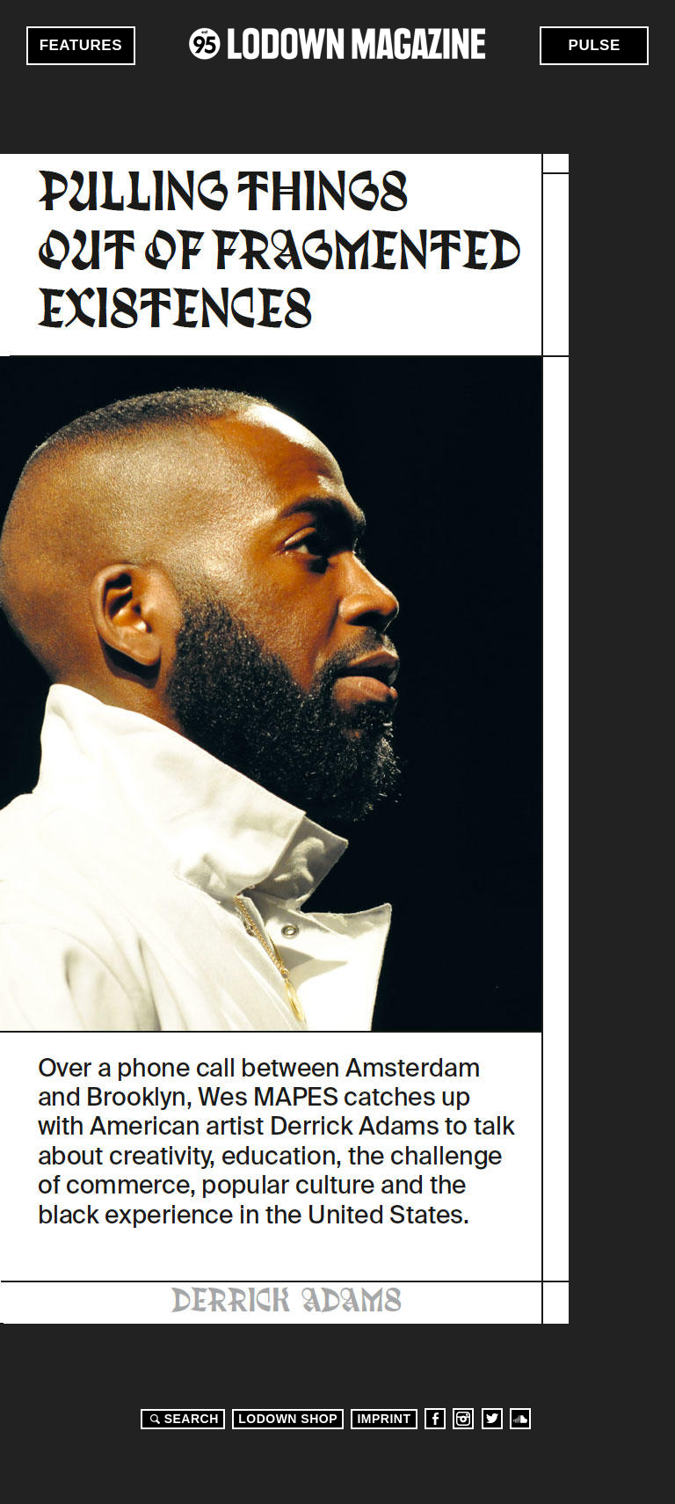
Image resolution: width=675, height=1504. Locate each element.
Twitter (492, 1418)
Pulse (595, 45)
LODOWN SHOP (288, 1419)
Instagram (463, 1418)
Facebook (435, 1418)
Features (81, 45)
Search (182, 1418)
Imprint (383, 1419)
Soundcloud (520, 1418)
